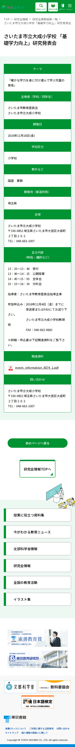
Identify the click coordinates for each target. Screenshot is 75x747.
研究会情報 (21, 19)
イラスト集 (22, 599)
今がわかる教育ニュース (32, 531)
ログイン (62, 7)
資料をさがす (41, 7)
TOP (7, 19)
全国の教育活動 (25, 582)
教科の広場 (53, 7)
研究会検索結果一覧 (45, 19)
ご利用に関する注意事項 (41, 728)
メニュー (70, 7)
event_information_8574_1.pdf (33, 367)
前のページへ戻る (38, 443)
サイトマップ (11, 732)
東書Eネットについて (15, 728)
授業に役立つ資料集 (29, 514)
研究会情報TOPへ (37, 469)
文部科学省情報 (25, 548)
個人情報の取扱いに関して (34, 732)
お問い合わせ (63, 728)
